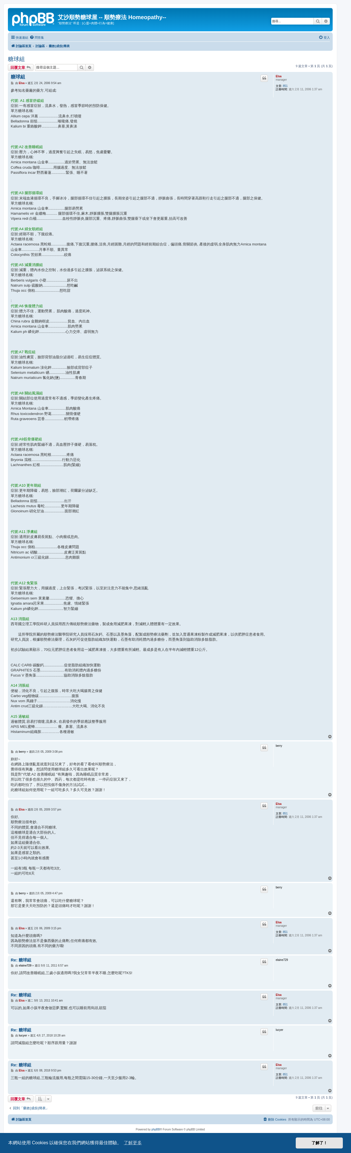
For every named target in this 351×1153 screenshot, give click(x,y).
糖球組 (16, 59)
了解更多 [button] (133, 1142)
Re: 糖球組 (21, 959)
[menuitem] (37, 37)
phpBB (155, 1129)
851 (285, 85)
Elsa (279, 76)
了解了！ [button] (319, 1143)
